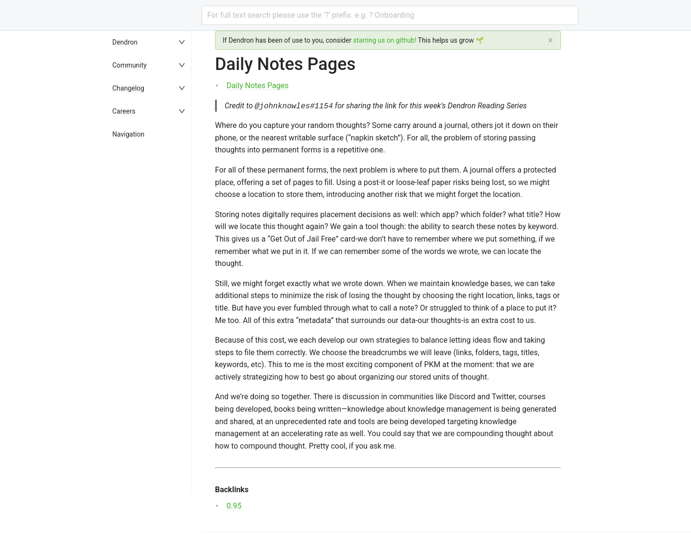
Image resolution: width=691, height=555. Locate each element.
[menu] (155, 293)
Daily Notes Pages (257, 85)
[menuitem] (155, 42)
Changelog (128, 88)
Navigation (128, 134)
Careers (123, 111)
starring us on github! (385, 40)
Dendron (125, 42)
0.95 (233, 505)
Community (129, 65)
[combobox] (389, 15)
